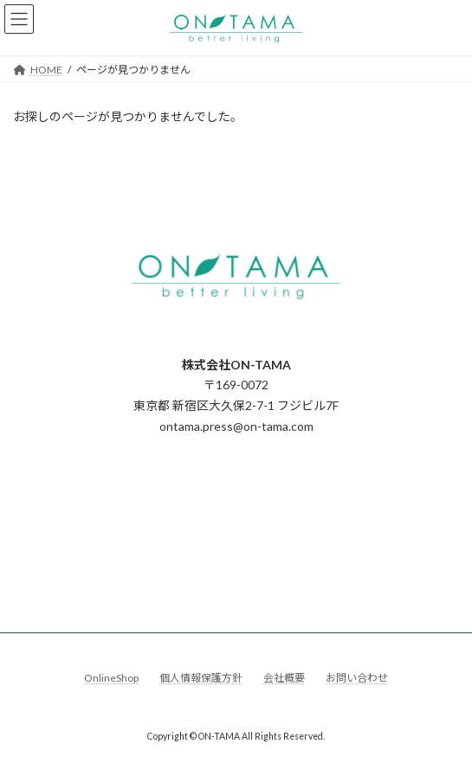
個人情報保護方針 (200, 677)
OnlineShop (111, 677)
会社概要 (284, 677)
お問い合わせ (357, 677)
